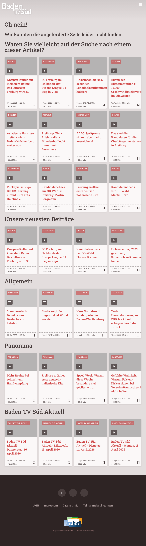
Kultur (11, 62)
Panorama (82, 169)
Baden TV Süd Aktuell (18, 423)
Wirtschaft (83, 62)
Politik (115, 115)
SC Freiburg (48, 62)
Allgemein (13, 293)
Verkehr (116, 62)
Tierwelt (12, 115)
